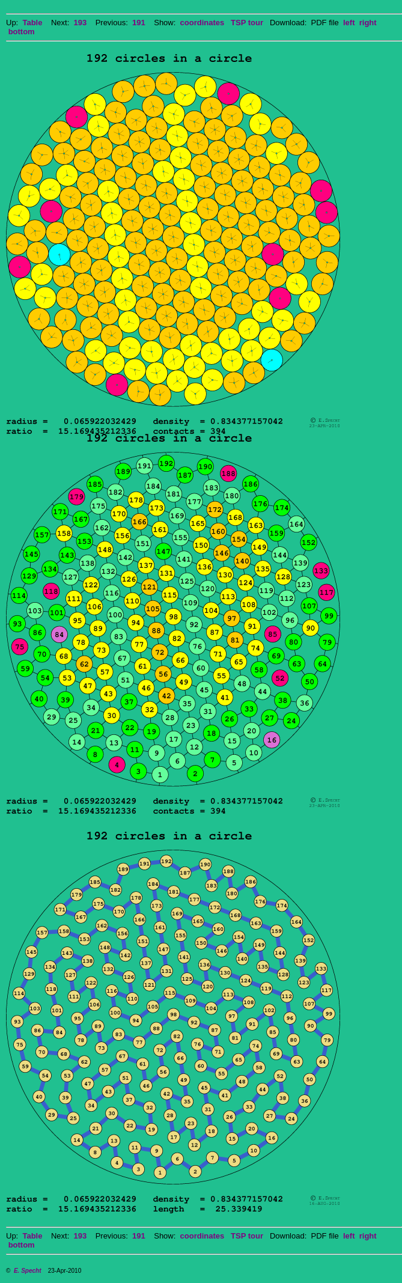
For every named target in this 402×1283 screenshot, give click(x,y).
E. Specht (27, 1270)
